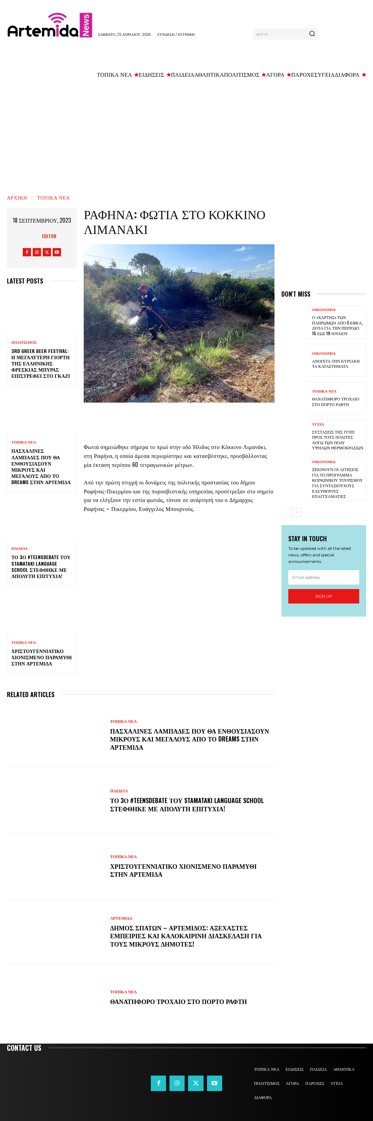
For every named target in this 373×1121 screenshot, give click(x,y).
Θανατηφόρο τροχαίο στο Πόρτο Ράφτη (178, 1001)
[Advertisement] (186, 134)
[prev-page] (285, 512)
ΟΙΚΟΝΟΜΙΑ (324, 310)
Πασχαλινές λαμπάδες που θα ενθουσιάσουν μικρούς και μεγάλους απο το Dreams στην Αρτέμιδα (41, 466)
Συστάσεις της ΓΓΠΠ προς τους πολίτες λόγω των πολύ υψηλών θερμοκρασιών (337, 440)
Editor (49, 235)
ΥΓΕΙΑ (318, 424)
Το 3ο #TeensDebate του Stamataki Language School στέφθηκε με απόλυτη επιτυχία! (41, 566)
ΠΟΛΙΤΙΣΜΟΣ (24, 342)
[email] (323, 577)
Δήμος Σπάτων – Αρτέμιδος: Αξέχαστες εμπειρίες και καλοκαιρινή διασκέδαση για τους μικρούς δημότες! (186, 935)
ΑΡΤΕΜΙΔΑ (121, 918)
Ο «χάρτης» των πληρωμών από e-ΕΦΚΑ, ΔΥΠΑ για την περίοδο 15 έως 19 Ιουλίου (337, 325)
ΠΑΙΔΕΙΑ (19, 549)
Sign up (323, 596)
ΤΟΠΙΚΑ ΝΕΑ (53, 197)
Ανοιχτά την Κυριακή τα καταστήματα (336, 363)
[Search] (312, 34)
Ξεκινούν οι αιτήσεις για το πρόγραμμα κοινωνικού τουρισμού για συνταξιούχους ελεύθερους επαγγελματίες (337, 482)
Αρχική (17, 197)
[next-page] (296, 512)
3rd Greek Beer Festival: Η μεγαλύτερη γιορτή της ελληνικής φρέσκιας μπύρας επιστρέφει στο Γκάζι (40, 363)
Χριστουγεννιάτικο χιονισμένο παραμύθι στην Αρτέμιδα (41, 657)
